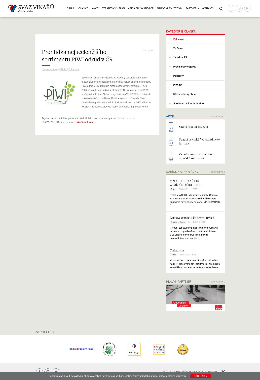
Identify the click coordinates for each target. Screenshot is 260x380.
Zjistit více (181, 376)
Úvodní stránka (50, 69)
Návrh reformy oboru (184, 94)
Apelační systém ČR (141, 8)
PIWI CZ (177, 85)
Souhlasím (200, 376)
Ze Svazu (178, 48)
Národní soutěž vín (169, 8)
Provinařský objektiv (184, 66)
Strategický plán (113, 8)
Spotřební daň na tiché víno (188, 103)
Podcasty (178, 75)
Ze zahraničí (180, 57)
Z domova (74, 69)
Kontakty (208, 8)
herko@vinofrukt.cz (85, 122)
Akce (95, 8)
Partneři (191, 8)
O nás (70, 8)
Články (83, 8)
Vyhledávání (221, 8)
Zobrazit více (218, 117)
